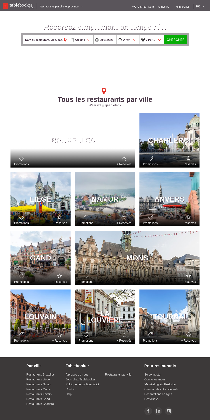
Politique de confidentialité (82, 384)
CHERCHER (176, 40)
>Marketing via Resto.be (160, 384)
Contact (71, 389)
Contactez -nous (155, 379)
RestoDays (151, 399)
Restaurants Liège (38, 379)
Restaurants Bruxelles (40, 374)
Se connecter (152, 374)
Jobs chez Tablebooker (80, 379)
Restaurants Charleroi (40, 403)
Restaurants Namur (39, 384)
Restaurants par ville (118, 374)
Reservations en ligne (158, 394)
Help (69, 394)
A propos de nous (77, 374)
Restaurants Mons (38, 389)
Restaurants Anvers (39, 394)
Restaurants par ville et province (61, 6)
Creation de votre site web (161, 389)
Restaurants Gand (38, 399)
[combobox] (200, 6)
